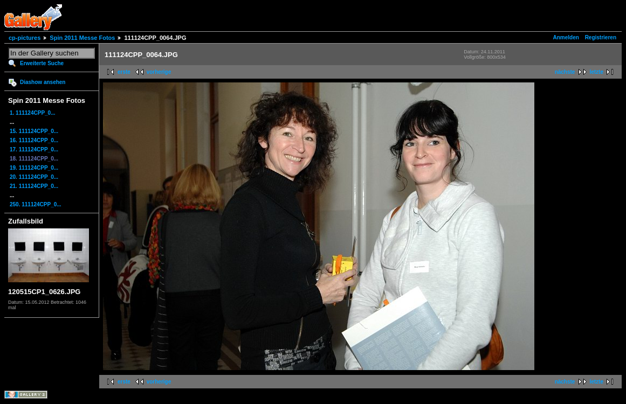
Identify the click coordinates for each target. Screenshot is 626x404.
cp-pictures (24, 37)
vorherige (159, 72)
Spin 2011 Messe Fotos (82, 37)
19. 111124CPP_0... (34, 168)
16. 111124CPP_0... (34, 140)
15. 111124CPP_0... (34, 131)
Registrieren (600, 37)
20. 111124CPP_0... (34, 177)
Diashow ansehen (42, 82)
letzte (596, 72)
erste (124, 72)
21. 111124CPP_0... (34, 186)
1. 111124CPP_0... (33, 113)
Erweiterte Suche (42, 63)
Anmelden (566, 37)
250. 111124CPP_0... (35, 204)
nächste (565, 72)
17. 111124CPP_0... (34, 149)
